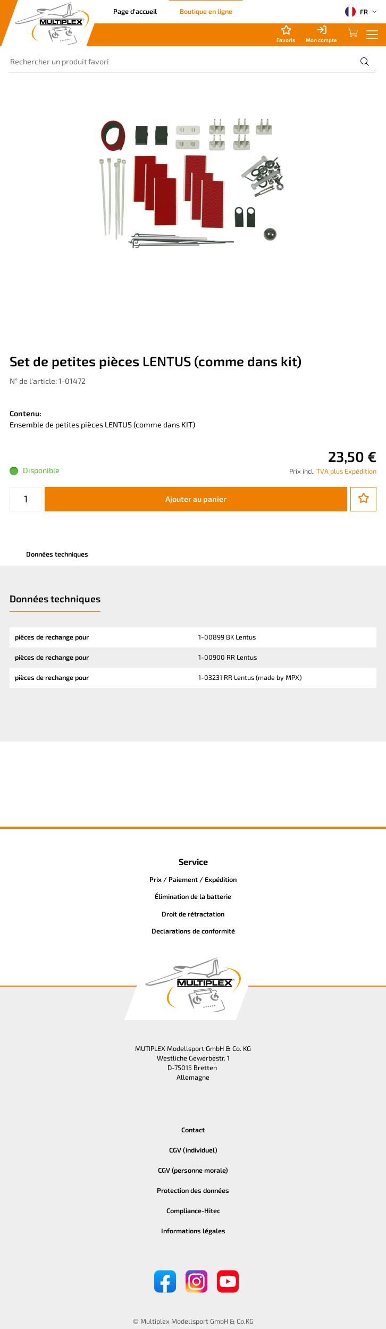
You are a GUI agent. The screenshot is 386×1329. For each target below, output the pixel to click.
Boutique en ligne (206, 11)
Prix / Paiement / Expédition (193, 879)
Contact (193, 1129)
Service (193, 861)
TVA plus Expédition (346, 471)
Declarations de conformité (193, 931)
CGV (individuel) (193, 1150)
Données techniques (57, 554)
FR (356, 11)
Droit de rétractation (193, 914)
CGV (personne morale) (193, 1170)
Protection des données (193, 1190)
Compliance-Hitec (193, 1210)
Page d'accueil (135, 11)
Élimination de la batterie (193, 896)
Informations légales (193, 1230)
